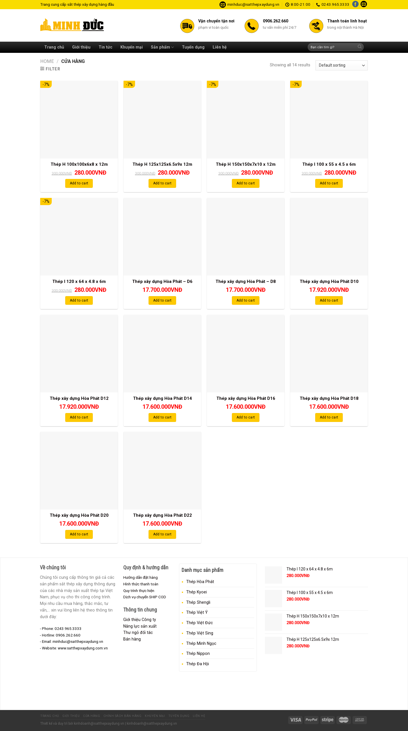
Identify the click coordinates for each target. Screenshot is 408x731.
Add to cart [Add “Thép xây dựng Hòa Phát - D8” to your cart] (245, 300)
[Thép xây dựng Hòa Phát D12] (79, 353)
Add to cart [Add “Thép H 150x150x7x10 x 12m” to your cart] (245, 183)
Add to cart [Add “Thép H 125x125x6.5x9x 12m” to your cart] (162, 183)
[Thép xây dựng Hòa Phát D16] (245, 353)
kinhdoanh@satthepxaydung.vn (99, 724)
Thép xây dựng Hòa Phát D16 (245, 398)
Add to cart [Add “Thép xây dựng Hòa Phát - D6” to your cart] (162, 300)
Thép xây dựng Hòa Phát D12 (79, 398)
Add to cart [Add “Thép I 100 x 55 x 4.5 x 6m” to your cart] (329, 183)
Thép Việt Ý (197, 612)
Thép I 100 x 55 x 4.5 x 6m (329, 164)
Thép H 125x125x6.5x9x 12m (162, 164)
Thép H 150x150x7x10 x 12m (246, 164)
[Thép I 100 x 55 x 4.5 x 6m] (329, 119)
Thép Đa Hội (197, 663)
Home (47, 61)
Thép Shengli (198, 602)
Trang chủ (54, 47)
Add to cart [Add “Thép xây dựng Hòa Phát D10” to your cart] (329, 300)
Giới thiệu (81, 47)
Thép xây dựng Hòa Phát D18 (329, 398)
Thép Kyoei (196, 592)
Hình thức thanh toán (140, 584)
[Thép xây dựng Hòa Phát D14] (162, 353)
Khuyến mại (131, 47)
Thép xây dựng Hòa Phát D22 (162, 515)
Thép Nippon (198, 653)
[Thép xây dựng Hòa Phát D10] (329, 236)
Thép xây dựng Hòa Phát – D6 (162, 281)
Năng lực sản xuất (140, 626)
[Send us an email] (364, 4)
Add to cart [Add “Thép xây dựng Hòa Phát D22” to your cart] (162, 534)
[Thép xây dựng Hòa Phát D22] (162, 470)
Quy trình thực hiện (138, 590)
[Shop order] (341, 65)
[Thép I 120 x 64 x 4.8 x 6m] (79, 236)
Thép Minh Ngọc (201, 643)
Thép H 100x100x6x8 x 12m (79, 164)
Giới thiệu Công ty (139, 619)
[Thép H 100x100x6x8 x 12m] (79, 119)
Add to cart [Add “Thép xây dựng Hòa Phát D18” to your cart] (329, 417)
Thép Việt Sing (199, 633)
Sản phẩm (162, 47)
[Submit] (359, 47)
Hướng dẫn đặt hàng (140, 577)
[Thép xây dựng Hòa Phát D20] (79, 470)
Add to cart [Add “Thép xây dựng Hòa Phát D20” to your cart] (79, 534)
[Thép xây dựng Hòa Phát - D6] (162, 236)
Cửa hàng (91, 716)
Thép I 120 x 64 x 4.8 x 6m (79, 281)
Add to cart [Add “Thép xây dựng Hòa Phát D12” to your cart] (79, 417)
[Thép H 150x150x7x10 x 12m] (245, 119)
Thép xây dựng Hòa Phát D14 (162, 398)
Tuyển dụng (193, 47)
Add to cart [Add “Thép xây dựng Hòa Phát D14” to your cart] (162, 417)
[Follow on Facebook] (355, 4)
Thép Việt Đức (199, 622)
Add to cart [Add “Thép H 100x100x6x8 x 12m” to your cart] (79, 183)
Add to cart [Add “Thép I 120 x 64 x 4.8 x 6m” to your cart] (79, 300)
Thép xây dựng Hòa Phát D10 (329, 281)
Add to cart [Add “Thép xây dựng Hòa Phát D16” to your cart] (245, 417)
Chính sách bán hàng (122, 716)
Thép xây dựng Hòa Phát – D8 (245, 281)
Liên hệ (220, 47)
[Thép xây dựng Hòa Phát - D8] (245, 236)
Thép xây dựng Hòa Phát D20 (79, 515)
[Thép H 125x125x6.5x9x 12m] (162, 119)
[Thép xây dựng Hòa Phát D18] (329, 353)
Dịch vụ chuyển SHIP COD (144, 597)
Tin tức (105, 47)
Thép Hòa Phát (200, 581)
